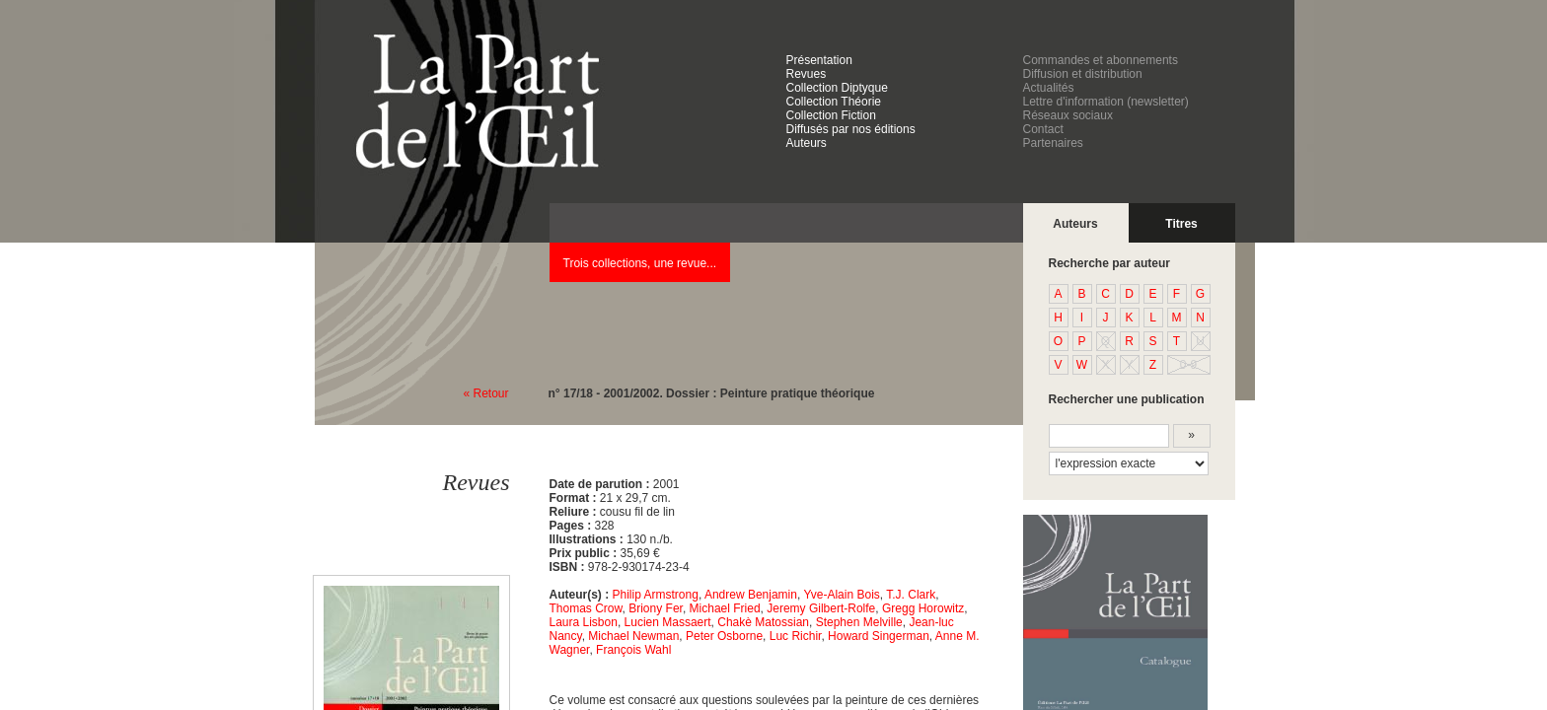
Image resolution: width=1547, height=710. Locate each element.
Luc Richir (796, 636)
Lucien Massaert (668, 622)
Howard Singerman (878, 636)
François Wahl (633, 650)
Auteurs (806, 143)
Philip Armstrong (656, 595)
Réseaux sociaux (1068, 115)
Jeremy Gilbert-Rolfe (821, 608)
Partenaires (1053, 143)
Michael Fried (725, 608)
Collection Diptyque (837, 88)
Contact (1043, 129)
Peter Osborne (724, 636)
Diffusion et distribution (1082, 74)
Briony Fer (655, 608)
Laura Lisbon (584, 622)
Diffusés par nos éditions (851, 129)
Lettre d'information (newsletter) (1106, 101)
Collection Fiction (831, 115)
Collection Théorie (834, 101)
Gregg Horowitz (923, 608)
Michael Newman (633, 636)
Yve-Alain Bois (841, 595)
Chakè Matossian (763, 622)
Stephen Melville (859, 622)
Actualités (1048, 88)
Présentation (819, 60)
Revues (806, 74)
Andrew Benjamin (750, 595)
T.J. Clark (910, 595)
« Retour (486, 393)
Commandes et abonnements (1100, 60)
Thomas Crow (586, 608)
